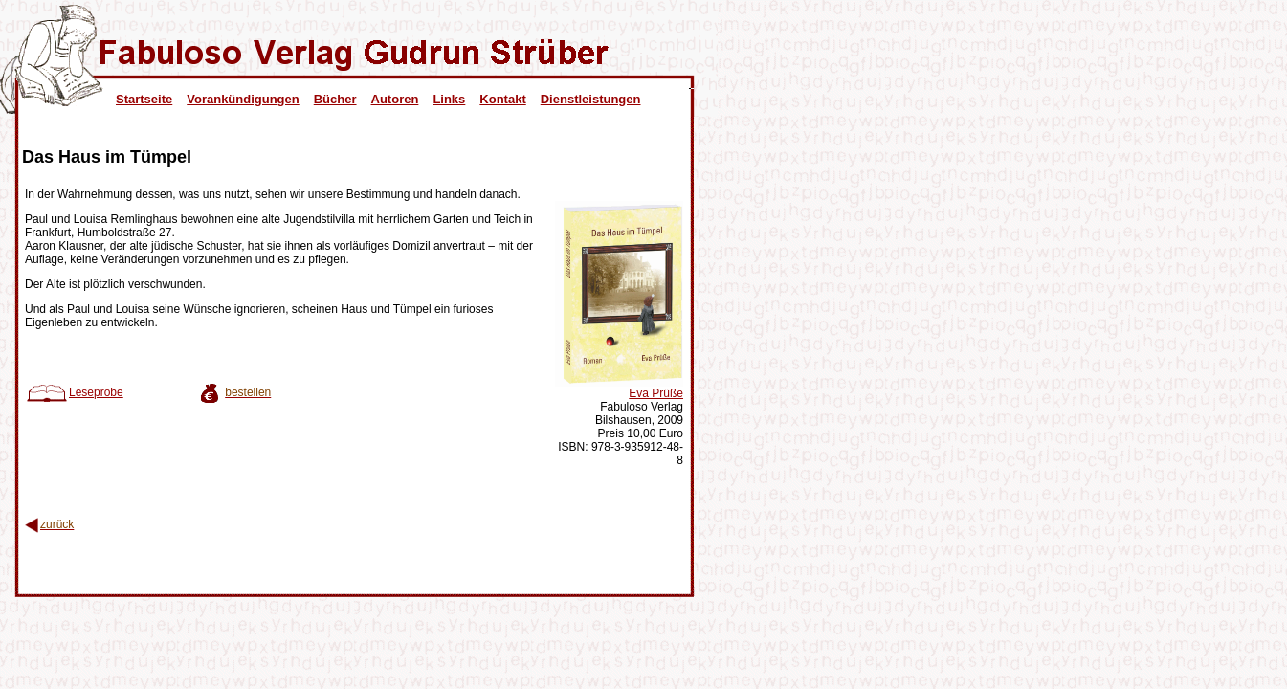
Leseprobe (74, 392)
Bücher (335, 99)
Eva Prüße (656, 393)
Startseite (144, 99)
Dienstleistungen (591, 99)
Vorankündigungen (243, 99)
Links (449, 99)
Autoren (395, 99)
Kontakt (502, 99)
